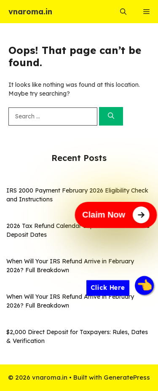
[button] (123, 11)
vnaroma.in (30, 11)
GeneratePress (127, 377)
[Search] (111, 116)
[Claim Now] (116, 215)
